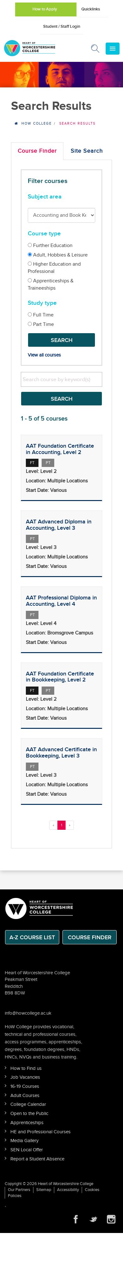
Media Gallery (24, 1140)
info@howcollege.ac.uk (28, 1013)
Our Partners (19, 1189)
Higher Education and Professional (54, 267)
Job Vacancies (25, 1077)
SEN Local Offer (26, 1150)
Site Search (87, 151)
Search (62, 340)
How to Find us (26, 1068)
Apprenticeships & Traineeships (50, 284)
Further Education (50, 246)
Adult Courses (24, 1095)
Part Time (41, 324)
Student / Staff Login (61, 26)
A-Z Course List (32, 937)
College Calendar (28, 1104)
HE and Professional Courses (40, 1132)
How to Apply (44, 9)
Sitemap (43, 1189)
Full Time (41, 315)
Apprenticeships (27, 1122)
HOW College (36, 123)
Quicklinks (90, 9)
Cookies (92, 1189)
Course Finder (37, 151)
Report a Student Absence (37, 1159)
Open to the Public (29, 1113)
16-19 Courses (24, 1086)
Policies (14, 1195)
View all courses (44, 355)
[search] (61, 379)
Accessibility (68, 1189)
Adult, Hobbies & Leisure (58, 255)
